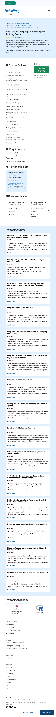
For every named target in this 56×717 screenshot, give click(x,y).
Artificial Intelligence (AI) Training (20, 23)
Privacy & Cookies (28, 712)
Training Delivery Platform (16, 649)
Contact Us (10, 3)
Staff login (28, 716)
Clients (8, 676)
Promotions (10, 627)
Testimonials (11, 680)
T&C (7, 689)
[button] (48, 210)
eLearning (10, 633)
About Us (9, 667)
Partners (9, 673)
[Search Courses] (26, 14)
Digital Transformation (15, 643)
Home (8, 23)
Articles (9, 658)
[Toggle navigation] (49, 11)
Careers (9, 683)
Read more (9, 52)
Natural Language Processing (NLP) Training (19, 25)
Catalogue (10, 624)
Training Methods (13, 630)
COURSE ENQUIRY (41, 69)
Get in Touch (47, 712)
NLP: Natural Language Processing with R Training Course (23, 27)
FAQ (7, 686)
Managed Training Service (16, 646)
